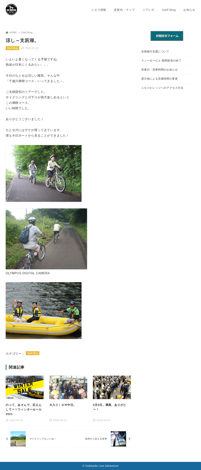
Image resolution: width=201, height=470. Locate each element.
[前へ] (36, 438)
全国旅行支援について (155, 51)
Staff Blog (27, 32)
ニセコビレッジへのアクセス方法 (162, 87)
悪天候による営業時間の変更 (159, 78)
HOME (11, 32)
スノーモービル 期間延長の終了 (161, 60)
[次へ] (100, 438)
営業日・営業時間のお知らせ (159, 69)
